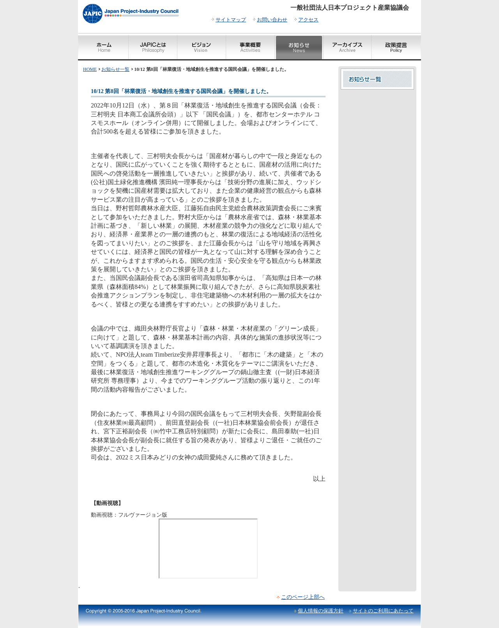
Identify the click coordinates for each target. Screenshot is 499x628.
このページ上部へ (303, 597)
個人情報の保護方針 (320, 611)
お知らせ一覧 (115, 69)
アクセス (308, 20)
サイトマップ (231, 20)
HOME (90, 69)
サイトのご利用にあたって (383, 611)
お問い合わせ (272, 20)
